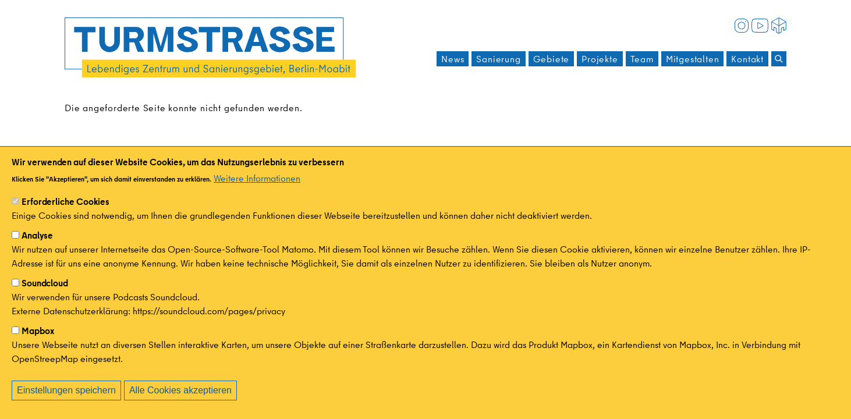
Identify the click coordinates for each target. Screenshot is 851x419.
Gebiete (551, 58)
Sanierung (498, 58)
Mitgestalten (692, 58)
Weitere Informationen (257, 189)
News (452, 58)
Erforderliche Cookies (65, 212)
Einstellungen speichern (66, 401)
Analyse (37, 246)
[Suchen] (779, 59)
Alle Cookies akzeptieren (180, 401)
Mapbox (38, 341)
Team (642, 58)
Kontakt (747, 58)
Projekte (599, 58)
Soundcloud (45, 293)
